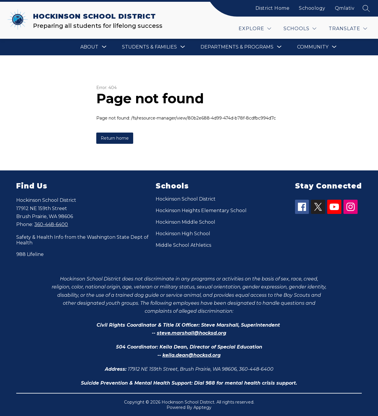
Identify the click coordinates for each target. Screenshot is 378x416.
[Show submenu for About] (89, 47)
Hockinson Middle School (185, 222)
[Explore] (255, 28)
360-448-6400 (51, 224)
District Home (272, 8)
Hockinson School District (186, 199)
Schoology (312, 8)
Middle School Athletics (183, 245)
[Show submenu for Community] (312, 47)
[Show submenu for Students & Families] (149, 47)
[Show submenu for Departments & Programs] (237, 47)
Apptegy (202, 407)
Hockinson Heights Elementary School (201, 210)
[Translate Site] (348, 28)
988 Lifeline (30, 254)
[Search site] (366, 8)
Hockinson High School (183, 233)
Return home (115, 138)
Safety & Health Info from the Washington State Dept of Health (82, 240)
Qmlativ (345, 8)
